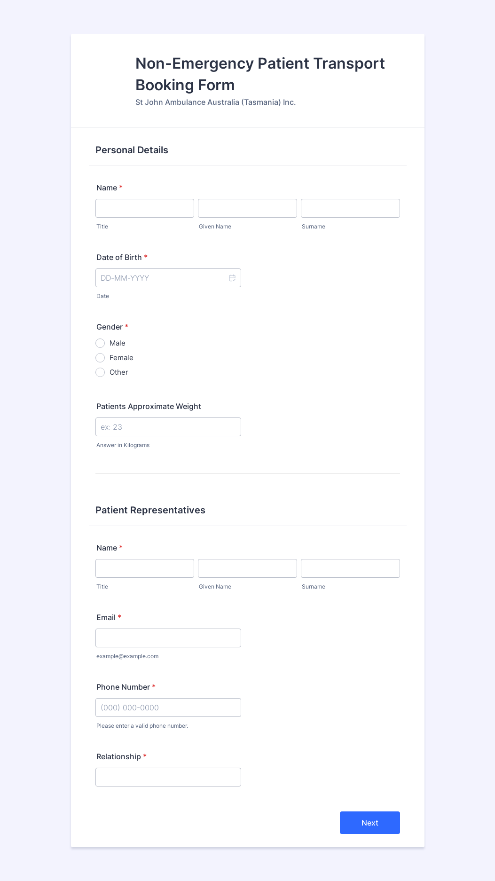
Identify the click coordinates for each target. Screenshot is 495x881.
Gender (112, 326)
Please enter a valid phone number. (142, 725)
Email (108, 617)
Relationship (121, 756)
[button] (231, 277)
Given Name (215, 226)
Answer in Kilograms (122, 444)
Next (369, 822)
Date (102, 295)
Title (102, 226)
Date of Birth (122, 257)
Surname (313, 226)
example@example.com (127, 656)
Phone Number (126, 687)
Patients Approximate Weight (148, 406)
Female (122, 357)
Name (109, 187)
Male (118, 342)
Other (119, 372)
